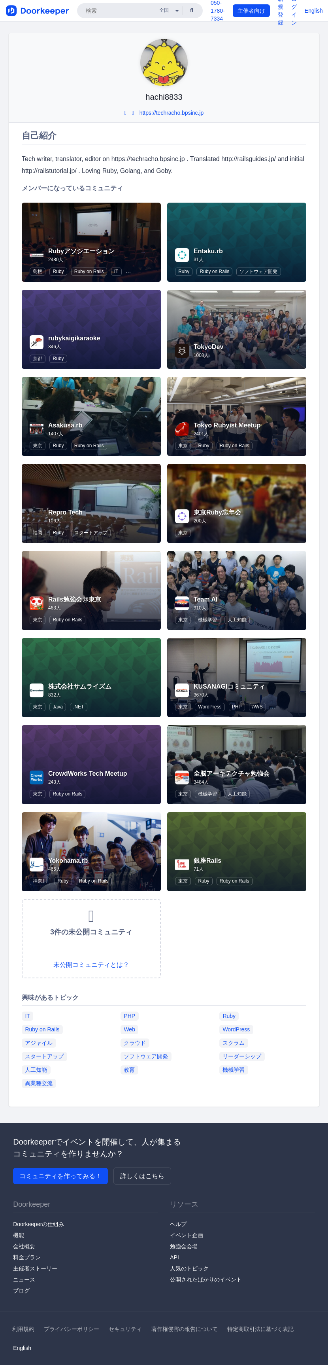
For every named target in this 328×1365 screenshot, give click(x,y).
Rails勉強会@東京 (74, 599)
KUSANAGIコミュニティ (229, 686)
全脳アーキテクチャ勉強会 (232, 773)
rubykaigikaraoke (74, 338)
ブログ (21, 1290)
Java (57, 707)
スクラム (233, 1043)
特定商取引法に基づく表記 (260, 1329)
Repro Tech (65, 512)
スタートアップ (90, 532)
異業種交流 (39, 1083)
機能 (18, 1235)
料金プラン (27, 1257)
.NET (78, 707)
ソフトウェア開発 (258, 271)
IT (116, 271)
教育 (129, 1070)
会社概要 (24, 1246)
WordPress (209, 707)
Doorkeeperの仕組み (38, 1224)
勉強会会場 (184, 1246)
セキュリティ (125, 1329)
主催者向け (251, 11)
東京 (37, 445)
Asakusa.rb (65, 425)
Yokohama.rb (68, 860)
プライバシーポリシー (71, 1329)
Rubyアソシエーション (81, 251)
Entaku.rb (208, 251)
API (174, 1257)
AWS (257, 707)
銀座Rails (207, 860)
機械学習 (207, 620)
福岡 (37, 532)
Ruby (58, 271)
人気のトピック (189, 1268)
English (314, 11)
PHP (237, 707)
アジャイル (39, 1043)
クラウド (135, 1043)
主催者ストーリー (35, 1268)
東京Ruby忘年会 (217, 512)
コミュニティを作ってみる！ (60, 1176)
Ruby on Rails (89, 271)
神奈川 (40, 881)
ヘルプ (178, 1224)
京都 (37, 358)
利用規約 (23, 1329)
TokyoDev (208, 347)
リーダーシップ (241, 1056)
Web (129, 1029)
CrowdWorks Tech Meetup (87, 773)
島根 (37, 271)
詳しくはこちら (142, 1176)
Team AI (205, 599)
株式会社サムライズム (79, 686)
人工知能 (237, 620)
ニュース (24, 1279)
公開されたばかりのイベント (206, 1279)
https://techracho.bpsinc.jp (171, 113)
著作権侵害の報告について (184, 1329)
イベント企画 (186, 1235)
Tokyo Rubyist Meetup (227, 425)
